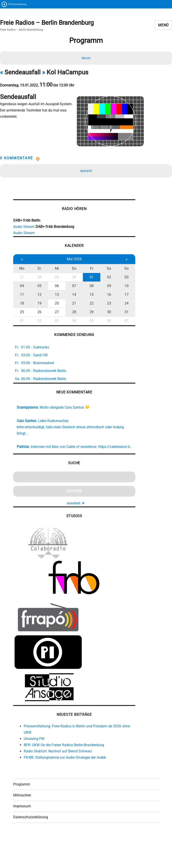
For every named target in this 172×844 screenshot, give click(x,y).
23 (107, 305)
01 (90, 279)
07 (73, 288)
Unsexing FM (34, 747)
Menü (163, 25)
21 (73, 305)
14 (73, 296)
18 (22, 305)
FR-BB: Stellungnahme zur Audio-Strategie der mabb (65, 765)
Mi (56, 270)
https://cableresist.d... (34, 455)
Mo (21, 270)
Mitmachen (22, 804)
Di (38, 270)
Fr (89, 270)
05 (39, 288)
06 (56, 288)
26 (39, 314)
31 (124, 314)
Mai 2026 (72, 261)
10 (124, 288)
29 (56, 279)
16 (107, 296)
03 (124, 279)
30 (73, 279)
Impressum (22, 815)
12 (39, 296)
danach (86, 172)
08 (90, 288)
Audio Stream (24, 229)
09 (107, 288)
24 (124, 305)
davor (86, 58)
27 (22, 279)
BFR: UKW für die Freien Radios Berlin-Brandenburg (64, 753)
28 (39, 279)
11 (22, 296)
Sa (107, 270)
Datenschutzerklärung (30, 826)
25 (22, 314)
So (124, 270)
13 (56, 296)
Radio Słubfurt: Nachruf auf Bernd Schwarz (58, 759)
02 (107, 279)
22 (90, 305)
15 (90, 296)
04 (22, 288)
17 (124, 296)
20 (56, 305)
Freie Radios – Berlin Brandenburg (47, 23)
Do (73, 270)
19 (39, 305)
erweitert (75, 511)
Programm (21, 793)
